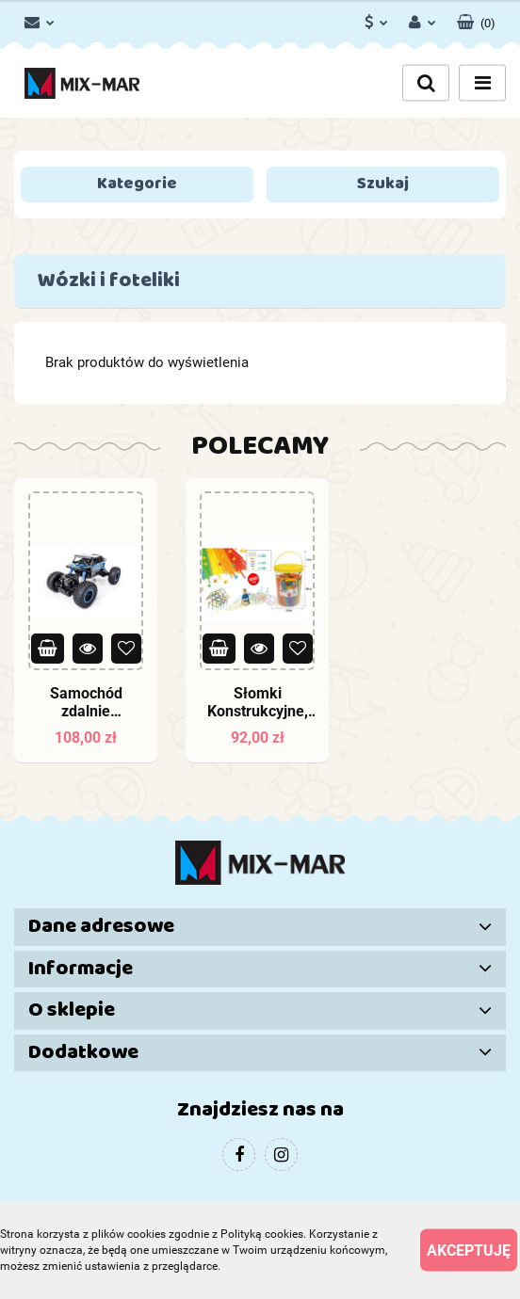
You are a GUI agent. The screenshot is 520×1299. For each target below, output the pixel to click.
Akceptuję (469, 1250)
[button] (476, 19)
